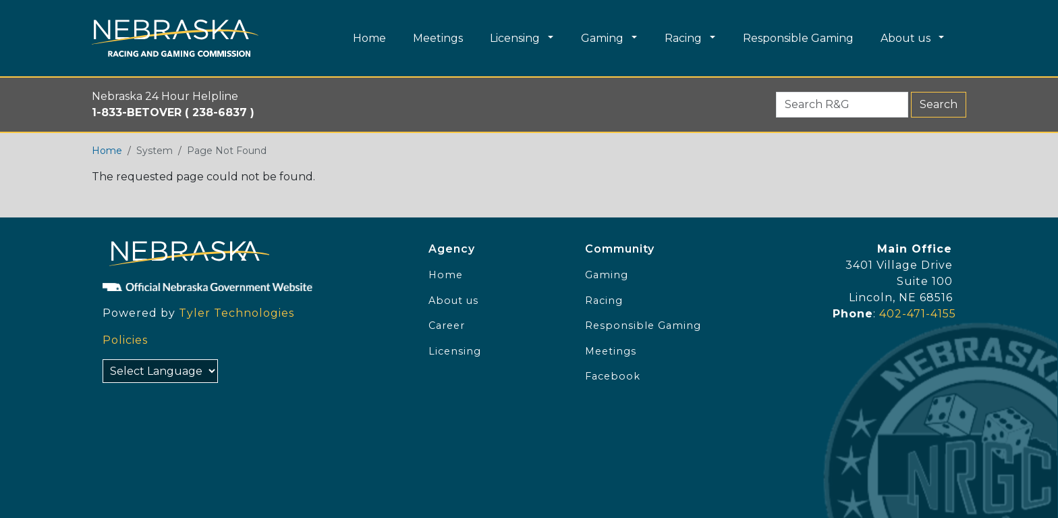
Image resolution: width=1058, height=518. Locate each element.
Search (938, 104)
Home (107, 151)
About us (453, 300)
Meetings (610, 351)
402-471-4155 (917, 313)
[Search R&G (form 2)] (842, 105)
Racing (604, 300)
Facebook (612, 376)
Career (446, 325)
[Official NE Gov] (251, 286)
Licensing (454, 351)
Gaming (606, 275)
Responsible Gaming (643, 325)
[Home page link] (175, 38)
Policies (125, 340)
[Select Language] (160, 371)
